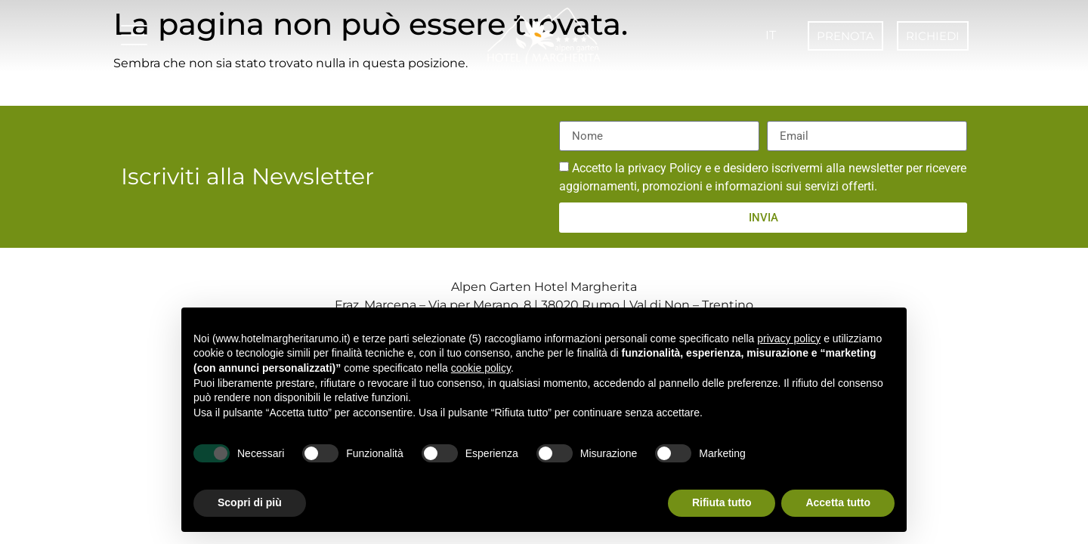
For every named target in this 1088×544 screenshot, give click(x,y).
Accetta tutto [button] (837, 502)
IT (770, 35)
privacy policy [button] (789, 338)
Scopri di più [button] (250, 502)
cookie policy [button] (481, 368)
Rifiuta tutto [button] (722, 502)
